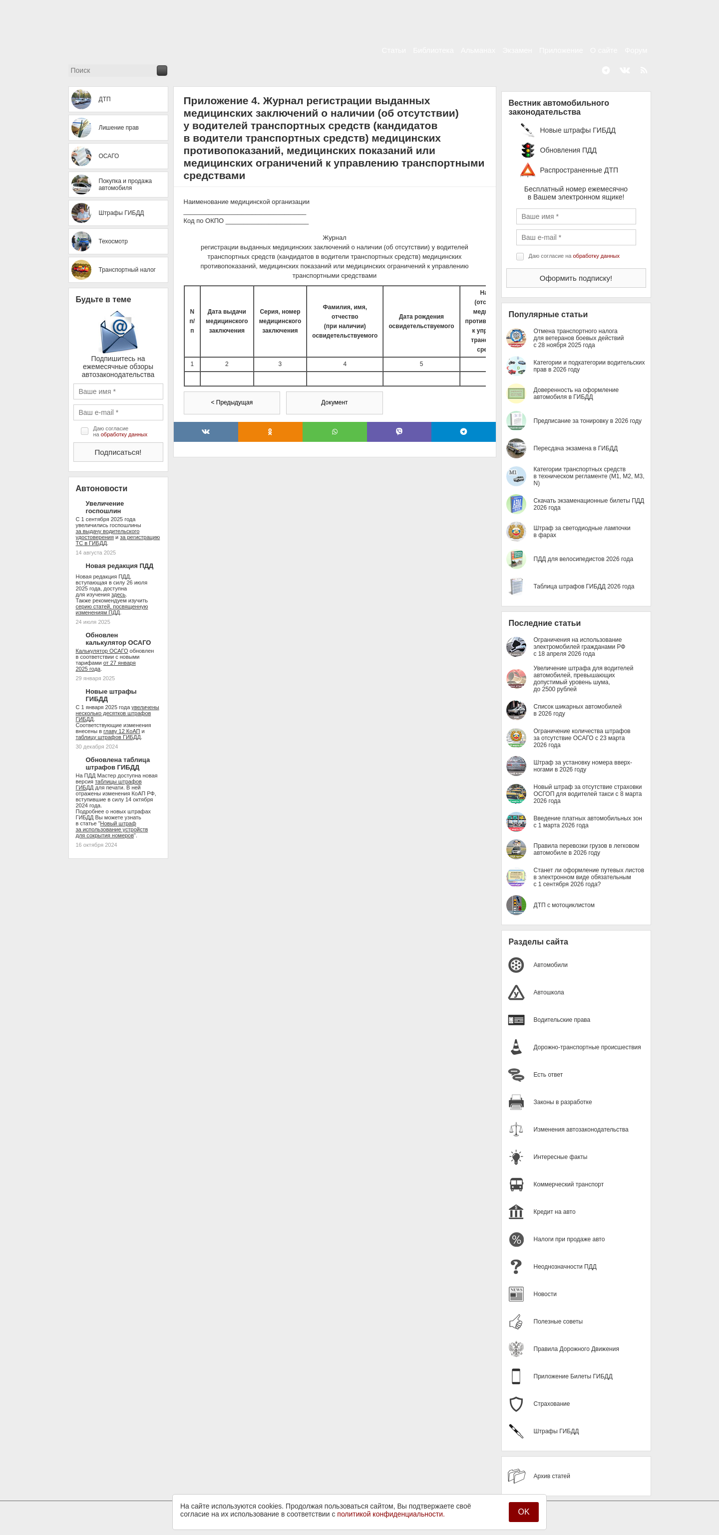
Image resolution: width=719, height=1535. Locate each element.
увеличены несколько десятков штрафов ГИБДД (117, 713)
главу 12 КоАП (121, 731)
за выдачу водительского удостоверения (108, 534)
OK (523, 1512)
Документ (334, 402)
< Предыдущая (232, 402)
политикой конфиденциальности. (391, 1514)
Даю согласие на (120, 431)
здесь (118, 594)
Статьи (394, 50)
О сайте (604, 50)
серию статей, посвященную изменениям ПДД (112, 609)
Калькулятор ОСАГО (102, 651)
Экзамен (517, 50)
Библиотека (433, 50)
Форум (636, 50)
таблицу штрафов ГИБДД (108, 737)
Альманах (478, 50)
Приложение (561, 50)
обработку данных (124, 434)
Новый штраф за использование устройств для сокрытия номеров (112, 829)
